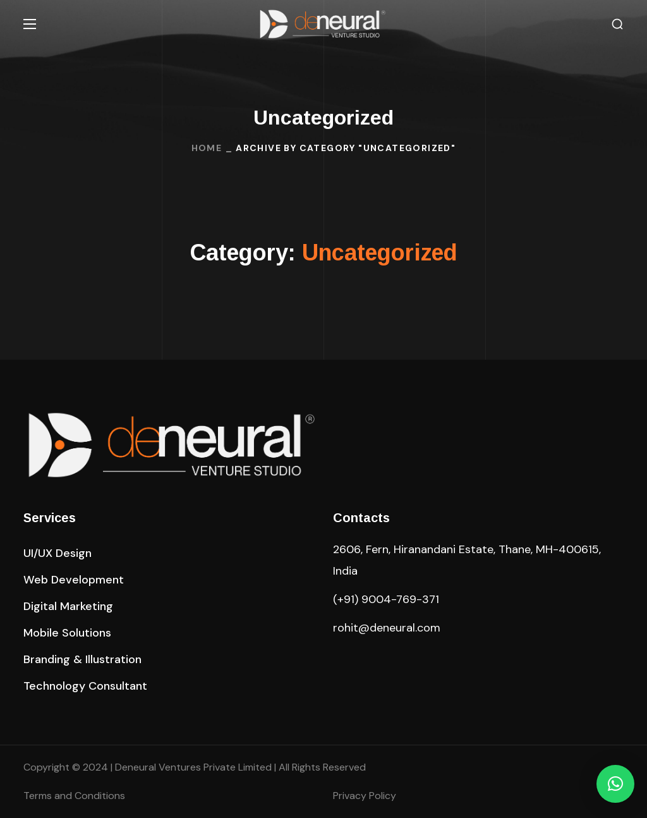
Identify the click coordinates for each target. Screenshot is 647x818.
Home (206, 148)
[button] (617, 24)
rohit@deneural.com (386, 627)
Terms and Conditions (74, 795)
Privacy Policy (364, 795)
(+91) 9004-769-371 (386, 599)
